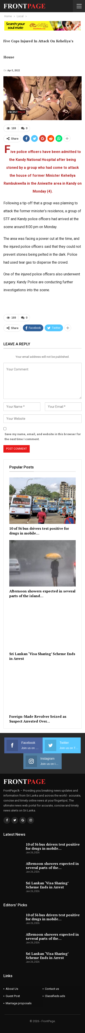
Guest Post (13, 996)
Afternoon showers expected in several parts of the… (52, 865)
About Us (12, 988)
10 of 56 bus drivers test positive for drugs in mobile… (53, 846)
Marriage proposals (19, 1003)
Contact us (52, 988)
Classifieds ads (55, 996)
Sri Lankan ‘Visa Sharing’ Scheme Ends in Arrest (47, 885)
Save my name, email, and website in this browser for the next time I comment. (43, 436)
